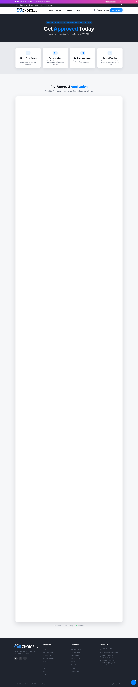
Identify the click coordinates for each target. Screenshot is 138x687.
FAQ (44, 668)
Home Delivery (75, 658)
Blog (44, 671)
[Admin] (44, 684)
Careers (45, 674)
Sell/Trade (70, 10)
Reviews (45, 665)
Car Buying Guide (76, 649)
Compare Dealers (76, 652)
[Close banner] (136, 2)
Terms (121, 684)
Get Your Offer (110, 1)
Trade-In (45, 661)
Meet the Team (75, 671)
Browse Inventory (48, 652)
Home (51, 10)
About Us (73, 661)
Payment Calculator (48, 658)
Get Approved (116, 10)
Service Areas (75, 655)
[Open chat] (133, 682)
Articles (73, 668)
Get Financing (47, 655)
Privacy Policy (113, 684)
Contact (78, 10)
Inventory (59, 10)
